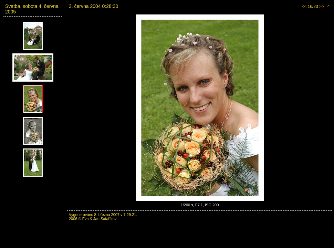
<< (304, 6)
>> (321, 6)
